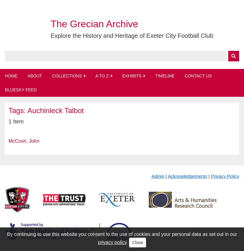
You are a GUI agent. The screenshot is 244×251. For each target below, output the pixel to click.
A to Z (102, 75)
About (35, 75)
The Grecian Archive (94, 23)
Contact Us (198, 75)
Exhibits (132, 75)
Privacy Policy (225, 176)
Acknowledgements (187, 176)
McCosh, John (23, 141)
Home (11, 75)
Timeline (165, 75)
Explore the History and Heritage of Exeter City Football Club (131, 35)
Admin (157, 176)
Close (137, 242)
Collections (67, 75)
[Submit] (233, 56)
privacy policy (112, 242)
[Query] (122, 56)
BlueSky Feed (21, 89)
